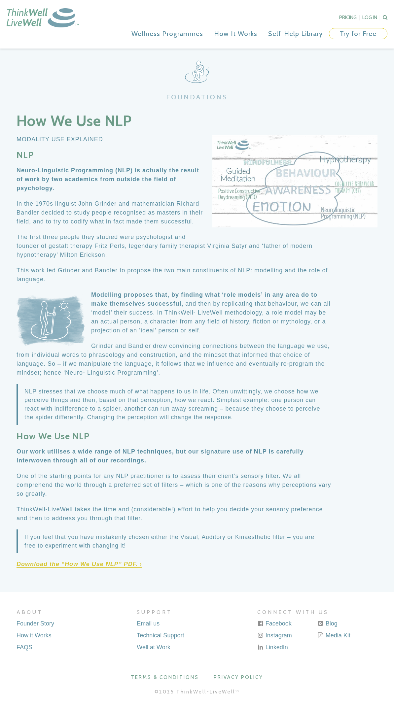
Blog (327, 623)
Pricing (348, 17)
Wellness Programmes (167, 34)
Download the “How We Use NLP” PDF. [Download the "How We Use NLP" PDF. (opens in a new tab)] (77, 564)
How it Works (34, 635)
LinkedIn (272, 647)
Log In (369, 17)
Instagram (274, 635)
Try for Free (358, 34)
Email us (148, 623)
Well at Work (153, 647)
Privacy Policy (238, 677)
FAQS (24, 647)
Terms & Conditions (165, 677)
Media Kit (333, 635)
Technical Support (160, 635)
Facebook (274, 623)
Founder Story (35, 623)
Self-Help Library (295, 34)
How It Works (235, 34)
